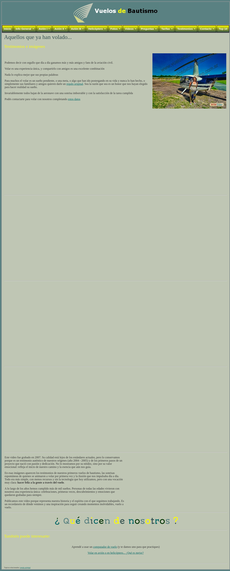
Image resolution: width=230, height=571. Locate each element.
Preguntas (147, 28)
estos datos (74, 99)
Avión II (59, 28)
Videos (129, 28)
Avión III (76, 28)
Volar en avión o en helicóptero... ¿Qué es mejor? (116, 552)
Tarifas (165, 28)
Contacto (206, 28)
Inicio (7, 28)
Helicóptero (95, 28)
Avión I (43, 28)
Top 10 (223, 28)
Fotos (114, 28)
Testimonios (185, 28)
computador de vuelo (105, 546)
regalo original (74, 83)
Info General (23, 28)
